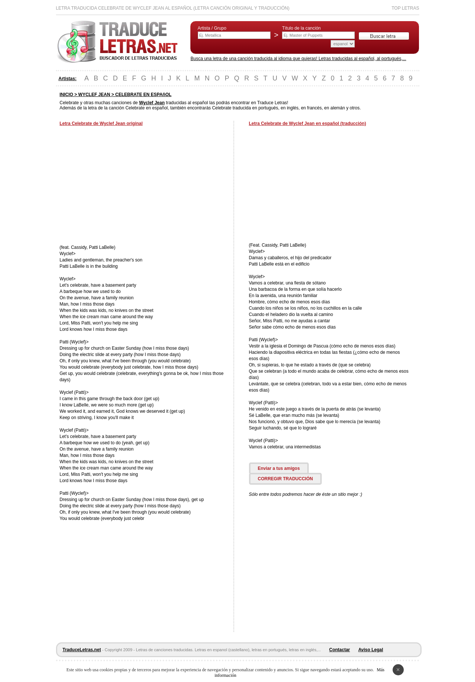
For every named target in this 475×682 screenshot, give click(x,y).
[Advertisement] (122, 186)
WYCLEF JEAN (94, 94)
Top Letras (405, 8)
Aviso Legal (370, 649)
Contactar (339, 649)
